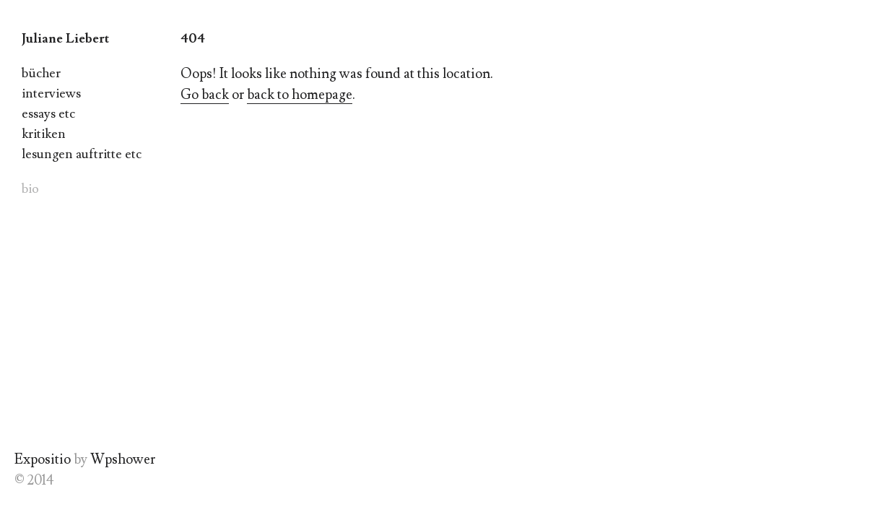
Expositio (42, 459)
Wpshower (122, 459)
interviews (51, 93)
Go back (204, 94)
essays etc (48, 113)
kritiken (44, 134)
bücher (41, 73)
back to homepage (299, 94)
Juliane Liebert (65, 38)
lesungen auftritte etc (82, 154)
